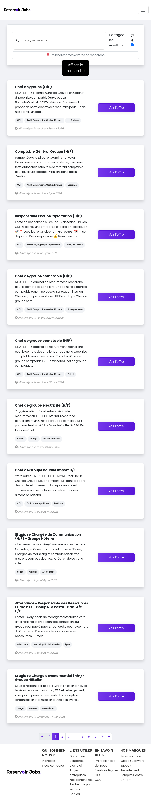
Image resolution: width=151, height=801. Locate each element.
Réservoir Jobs (130, 756)
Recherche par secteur (80, 787)
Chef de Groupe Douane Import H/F (45, 470)
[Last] (108, 736)
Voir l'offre (116, 108)
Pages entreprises (78, 773)
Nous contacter (53, 765)
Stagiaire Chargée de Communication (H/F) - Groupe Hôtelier (48, 536)
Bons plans (77, 756)
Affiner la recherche (76, 68)
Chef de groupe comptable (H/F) (43, 276)
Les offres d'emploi (77, 763)
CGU (98, 775)
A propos (48, 760)
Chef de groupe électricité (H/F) (42, 405)
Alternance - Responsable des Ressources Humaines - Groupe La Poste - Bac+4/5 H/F (51, 607)
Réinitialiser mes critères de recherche (76, 55)
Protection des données (105, 763)
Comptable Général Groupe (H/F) (44, 151)
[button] (132, 35)
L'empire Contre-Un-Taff (132, 777)
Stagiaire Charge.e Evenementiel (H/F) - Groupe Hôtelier (49, 678)
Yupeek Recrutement (129, 768)
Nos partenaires (81, 779)
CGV (98, 779)
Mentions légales (106, 770)
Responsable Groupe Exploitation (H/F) (48, 216)
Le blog (75, 793)
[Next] (102, 736)
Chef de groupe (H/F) (33, 87)
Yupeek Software (132, 760)
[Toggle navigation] (143, 10)
